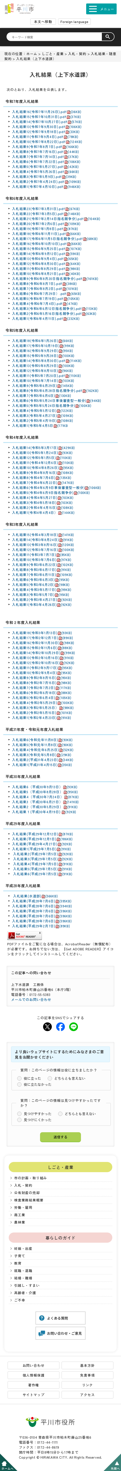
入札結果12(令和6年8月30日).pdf (46, 263)
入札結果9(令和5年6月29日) (42, 385)
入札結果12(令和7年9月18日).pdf (46, 131)
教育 (18, 1263)
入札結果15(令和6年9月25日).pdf (46, 248)
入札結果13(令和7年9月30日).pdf (46, 126)
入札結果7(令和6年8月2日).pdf (45, 288)
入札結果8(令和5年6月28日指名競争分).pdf (55, 390)
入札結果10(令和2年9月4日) (42, 672)
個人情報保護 (34, 1375)
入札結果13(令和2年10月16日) (43, 657)
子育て (19, 1255)
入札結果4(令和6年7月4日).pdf (45, 303)
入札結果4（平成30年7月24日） (45, 796)
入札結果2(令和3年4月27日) (42, 599)
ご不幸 (19, 1300)
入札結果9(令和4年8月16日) (42, 472)
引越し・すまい (27, 1285)
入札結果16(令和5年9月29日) (42, 350)
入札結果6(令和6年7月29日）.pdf (46, 293)
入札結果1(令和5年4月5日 (40, 425)
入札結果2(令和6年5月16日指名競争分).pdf (54, 313)
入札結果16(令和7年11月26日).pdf (46, 111)
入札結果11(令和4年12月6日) (43, 462)
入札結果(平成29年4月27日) (42, 843)
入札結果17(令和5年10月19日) (43, 345)
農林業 (19, 1222)
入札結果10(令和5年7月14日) (35, 380)
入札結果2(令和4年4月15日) (42, 507)
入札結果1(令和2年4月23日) (41, 717)
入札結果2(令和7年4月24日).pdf (46, 181)
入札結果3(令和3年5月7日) (40, 594)
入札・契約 (77, 53)
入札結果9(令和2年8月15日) (41, 677)
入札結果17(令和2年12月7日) (42, 637)
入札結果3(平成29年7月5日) (42, 858)
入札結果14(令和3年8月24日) (42, 539)
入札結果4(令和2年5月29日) (42, 702)
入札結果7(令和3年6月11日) (42, 574)
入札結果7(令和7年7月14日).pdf (45, 156)
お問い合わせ (34, 1365)
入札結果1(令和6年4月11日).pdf (46, 318)
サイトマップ (34, 1394)
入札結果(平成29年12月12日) (42, 833)
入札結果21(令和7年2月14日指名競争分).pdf (56, 218)
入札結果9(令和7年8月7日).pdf (45, 146)
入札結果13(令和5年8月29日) (43, 365)
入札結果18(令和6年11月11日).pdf (46, 233)
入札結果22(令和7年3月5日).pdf (46, 213)
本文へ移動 (43, 21)
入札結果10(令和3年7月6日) (41, 559)
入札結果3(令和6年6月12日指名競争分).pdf (54, 308)
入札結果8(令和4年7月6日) (41, 477)
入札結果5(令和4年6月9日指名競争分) (51, 492)
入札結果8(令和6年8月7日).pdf (44, 283)
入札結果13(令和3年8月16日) (43, 544)
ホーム (31, 53)
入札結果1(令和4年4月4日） (43, 512)
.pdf (60, 298)
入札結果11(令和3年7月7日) (41, 554)
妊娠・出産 (23, 1248)
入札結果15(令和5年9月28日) (43, 355)
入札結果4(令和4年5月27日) (42, 497)
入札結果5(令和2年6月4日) (41, 697)
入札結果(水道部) (35, 895)
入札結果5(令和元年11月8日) (42, 744)
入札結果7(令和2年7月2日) (41, 687)
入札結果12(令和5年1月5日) (42, 457)
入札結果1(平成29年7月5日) (41, 848)
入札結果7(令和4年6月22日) (43, 482)
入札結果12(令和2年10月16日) (43, 662)
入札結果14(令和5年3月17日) (43, 447)
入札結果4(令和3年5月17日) (41, 589)
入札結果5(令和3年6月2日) (41, 584)
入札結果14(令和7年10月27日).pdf (47, 121)
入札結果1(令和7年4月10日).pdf (46, 186)
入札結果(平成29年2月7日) (41, 925)
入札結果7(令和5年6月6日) (41, 395)
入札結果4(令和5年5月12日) (42, 410)
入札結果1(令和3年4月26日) (42, 604)
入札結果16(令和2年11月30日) (43, 642)
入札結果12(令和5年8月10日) (42, 370)
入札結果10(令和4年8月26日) (42, 467)
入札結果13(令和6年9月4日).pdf (45, 258)
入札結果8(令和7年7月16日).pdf (45, 151)
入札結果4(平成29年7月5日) (42, 863)
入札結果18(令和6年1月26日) (42, 340)
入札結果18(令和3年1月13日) (42, 632)
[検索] (56, 36)
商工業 (19, 1214)
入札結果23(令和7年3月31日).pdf (46, 208)
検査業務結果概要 (28, 1200)
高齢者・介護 (25, 1292)
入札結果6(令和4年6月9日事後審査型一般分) (56, 487)
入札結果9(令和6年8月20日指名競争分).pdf (55, 278)
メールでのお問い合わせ (31, 999)
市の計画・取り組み (30, 1177)
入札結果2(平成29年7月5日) (42, 853)
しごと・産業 (53, 53)
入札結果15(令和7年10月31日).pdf (46, 116)
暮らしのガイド (60, 1238)
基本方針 (87, 1365)
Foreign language (74, 21)
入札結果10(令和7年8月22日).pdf (47, 141)
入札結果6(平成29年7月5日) (42, 873)
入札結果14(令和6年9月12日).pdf (46, 253)
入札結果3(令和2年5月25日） (43, 707)
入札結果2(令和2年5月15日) (42, 712)
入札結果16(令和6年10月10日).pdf (46, 243)
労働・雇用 (23, 1207)
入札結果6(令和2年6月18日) (42, 692)
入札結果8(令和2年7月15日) (41, 682)
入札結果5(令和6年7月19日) (34, 298)
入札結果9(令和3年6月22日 (34, 564)
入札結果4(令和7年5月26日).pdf (45, 171)
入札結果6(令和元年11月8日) (42, 739)
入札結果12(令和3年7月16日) (43, 549)
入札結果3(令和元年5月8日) (41, 754)
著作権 (33, 1384)
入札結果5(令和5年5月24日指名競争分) (51, 405)
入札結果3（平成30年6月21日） (45, 801)
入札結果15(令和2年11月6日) (42, 647)
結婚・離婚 (23, 1277)
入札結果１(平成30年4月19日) (44, 811)
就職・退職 (23, 1270)
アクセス (87, 1394)
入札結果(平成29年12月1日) (42, 838)
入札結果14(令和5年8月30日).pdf (46, 360)
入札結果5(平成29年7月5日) (42, 868)
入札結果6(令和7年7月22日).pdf (46, 161)
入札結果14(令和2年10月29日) (43, 652)
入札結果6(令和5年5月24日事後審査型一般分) (56, 400)
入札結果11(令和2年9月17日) (42, 667)
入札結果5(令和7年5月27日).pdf (45, 166)
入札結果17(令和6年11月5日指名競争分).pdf (55, 238)
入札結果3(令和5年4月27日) (42, 415)
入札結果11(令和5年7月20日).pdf (46, 375)
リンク (87, 1384)
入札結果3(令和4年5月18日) (42, 502)
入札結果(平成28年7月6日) (42, 900)
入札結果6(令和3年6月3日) (40, 579)
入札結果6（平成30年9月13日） (44, 786)
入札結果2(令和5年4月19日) (42, 420)
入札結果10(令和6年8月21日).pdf (46, 273)
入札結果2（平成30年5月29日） (44, 806)
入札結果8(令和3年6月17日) (41, 569)
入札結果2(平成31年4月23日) (42, 759)
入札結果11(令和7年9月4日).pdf (45, 136)
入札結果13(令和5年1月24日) (42, 452)
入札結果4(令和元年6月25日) (43, 749)
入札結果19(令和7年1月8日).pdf (45, 228)
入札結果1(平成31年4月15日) (42, 764)
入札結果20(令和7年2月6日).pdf (46, 223)
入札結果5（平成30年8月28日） (45, 791)
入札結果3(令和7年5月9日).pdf (44, 176)
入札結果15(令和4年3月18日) (43, 534)
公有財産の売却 (27, 1192)
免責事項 (87, 1375)
